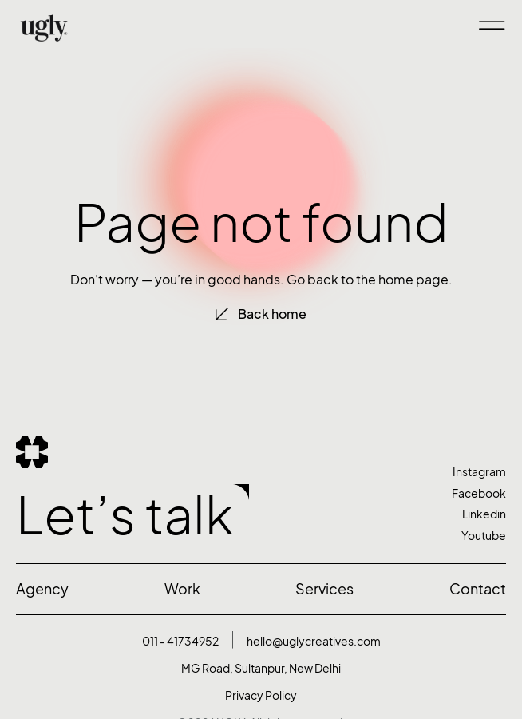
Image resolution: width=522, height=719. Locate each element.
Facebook (479, 493)
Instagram (479, 472)
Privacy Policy (261, 695)
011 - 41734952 (180, 641)
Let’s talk (124, 514)
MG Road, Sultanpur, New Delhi (261, 668)
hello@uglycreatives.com (314, 641)
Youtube (483, 535)
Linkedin (484, 514)
